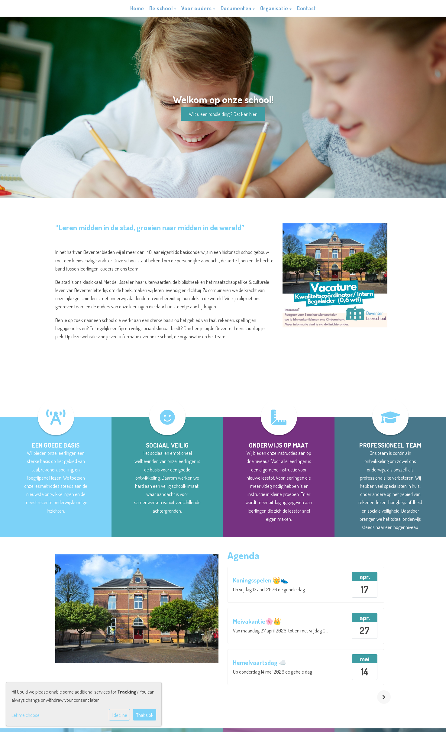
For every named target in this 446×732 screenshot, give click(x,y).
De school (161, 8)
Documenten (237, 8)
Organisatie (274, 8)
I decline (119, 715)
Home (137, 8)
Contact (306, 8)
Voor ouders (197, 8)
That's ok (145, 715)
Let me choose (25, 715)
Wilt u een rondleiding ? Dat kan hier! (223, 114)
